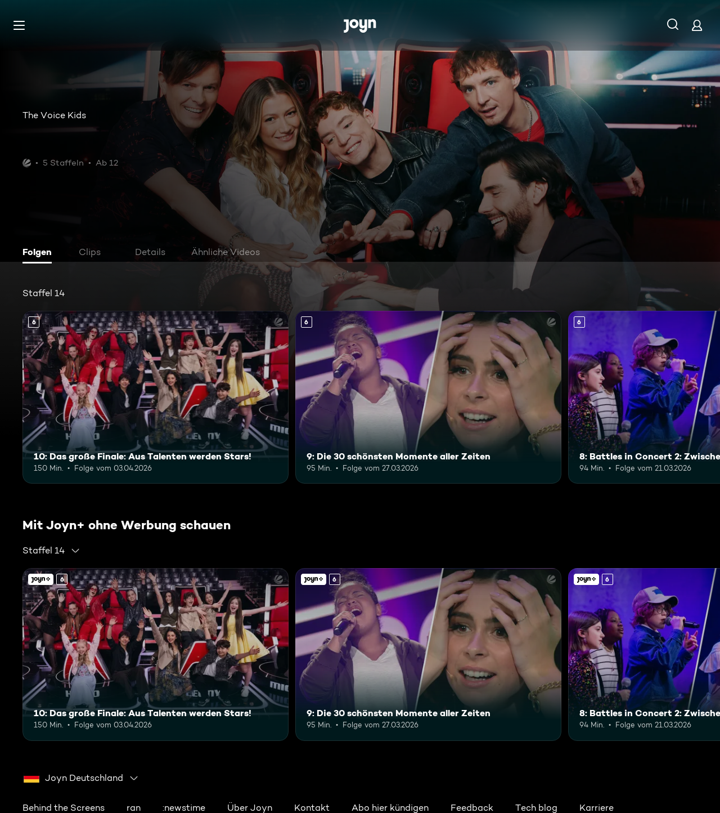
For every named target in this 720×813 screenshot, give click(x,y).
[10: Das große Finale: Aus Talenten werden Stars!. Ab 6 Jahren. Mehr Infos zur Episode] (155, 397)
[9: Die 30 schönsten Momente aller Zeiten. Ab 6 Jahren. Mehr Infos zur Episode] (428, 397)
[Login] (697, 25)
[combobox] (51, 551)
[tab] (40, 253)
